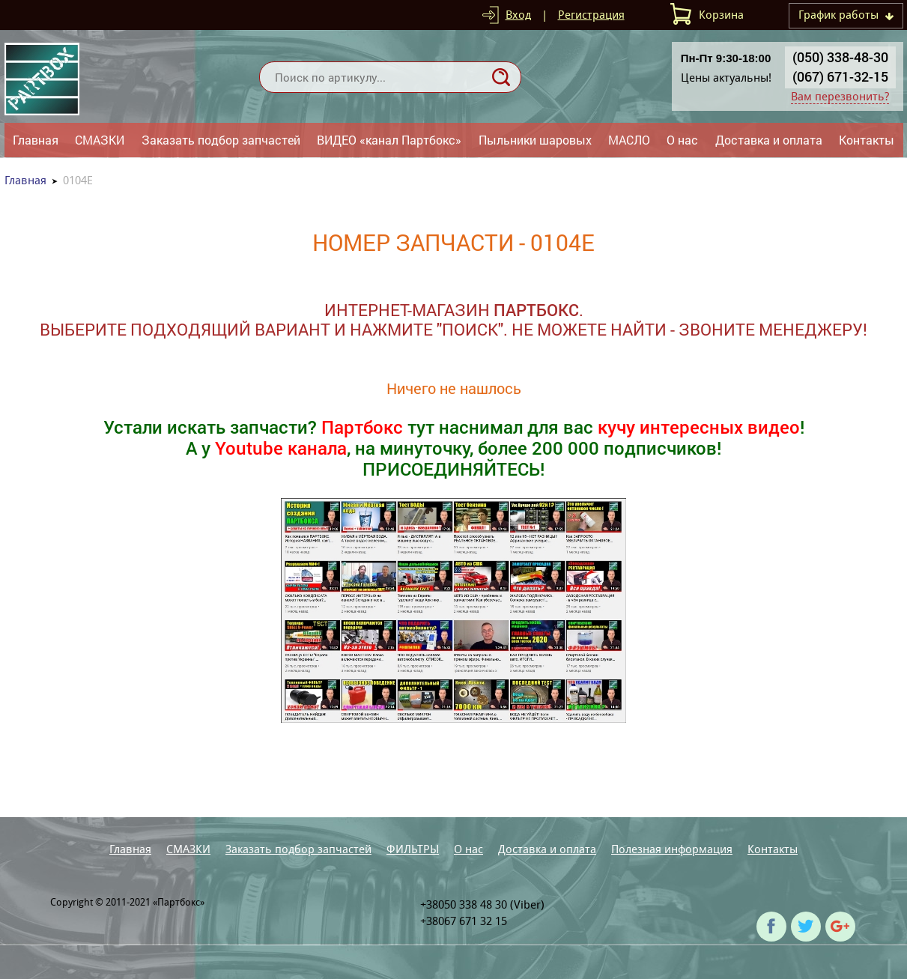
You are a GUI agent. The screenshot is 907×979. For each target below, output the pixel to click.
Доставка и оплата (768, 140)
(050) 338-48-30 (840, 57)
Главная (35, 140)
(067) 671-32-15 (840, 76)
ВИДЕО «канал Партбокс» (389, 140)
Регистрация (591, 14)
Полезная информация (671, 849)
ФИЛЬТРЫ (412, 849)
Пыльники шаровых (535, 140)
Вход (518, 14)
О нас (682, 140)
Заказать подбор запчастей (221, 140)
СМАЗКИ (99, 140)
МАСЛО (629, 140)
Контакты (866, 140)
